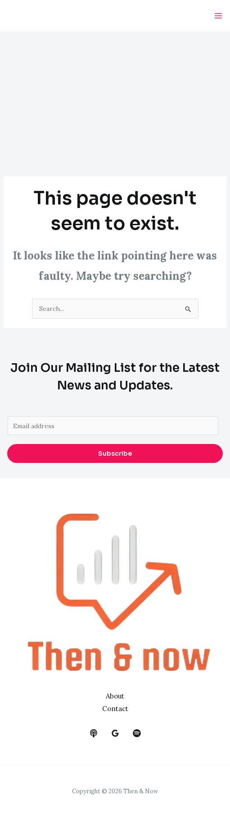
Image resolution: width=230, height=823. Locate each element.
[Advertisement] (115, 99)
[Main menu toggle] (218, 16)
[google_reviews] (115, 733)
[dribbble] (137, 733)
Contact (115, 708)
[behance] (94, 733)
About (115, 696)
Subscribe (115, 453)
